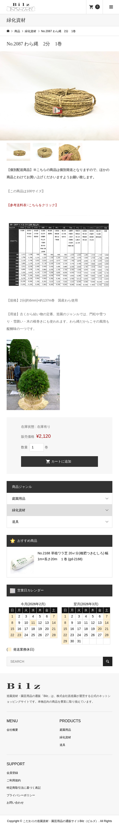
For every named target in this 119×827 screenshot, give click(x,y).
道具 (15, 522)
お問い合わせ (15, 802)
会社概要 (12, 729)
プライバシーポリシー (21, 795)
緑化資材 (18, 510)
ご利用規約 (14, 780)
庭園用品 (18, 498)
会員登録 (12, 772)
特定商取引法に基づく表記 (24, 787)
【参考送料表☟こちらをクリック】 (32, 205)
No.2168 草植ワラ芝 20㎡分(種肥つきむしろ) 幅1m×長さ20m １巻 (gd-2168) (73, 556)
